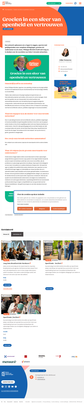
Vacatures (16, 401)
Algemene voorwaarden (37, 401)
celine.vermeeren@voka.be (65, 69)
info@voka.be (40, 379)
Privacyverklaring (46, 401)
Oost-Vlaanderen (8, 214)
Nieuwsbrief (9, 401)
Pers (5, 401)
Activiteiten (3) (17, 234)
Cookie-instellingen (59, 208)
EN (1, 401)
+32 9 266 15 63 (62, 66)
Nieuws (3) (6, 234)
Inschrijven (7, 288)
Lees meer (8, 285)
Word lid (21, 401)
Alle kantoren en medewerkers (9, 391)
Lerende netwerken (19, 214)
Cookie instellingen (64, 401)
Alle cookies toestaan (25, 208)
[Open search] (76, 3)
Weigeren (42, 208)
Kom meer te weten (23, 204)
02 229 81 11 (39, 377)
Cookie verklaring (55, 401)
